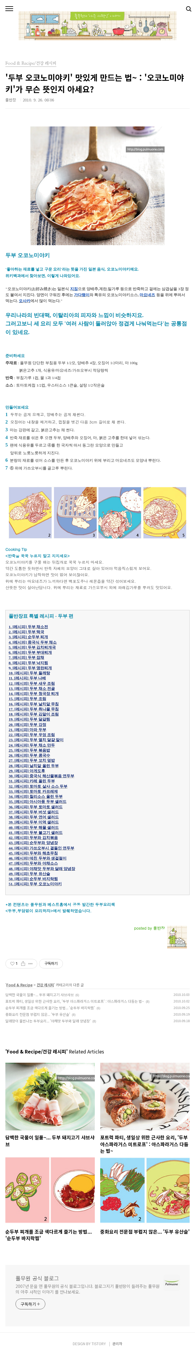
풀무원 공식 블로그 (37, 1278)
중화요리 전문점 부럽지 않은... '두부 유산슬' (37, 1014)
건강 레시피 (45, 984)
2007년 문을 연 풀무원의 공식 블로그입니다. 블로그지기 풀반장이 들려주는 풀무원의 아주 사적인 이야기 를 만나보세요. (88, 1289)
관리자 (117, 1343)
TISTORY (99, 1343)
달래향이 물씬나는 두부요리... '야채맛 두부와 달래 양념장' (48, 1020)
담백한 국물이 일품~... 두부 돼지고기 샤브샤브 (39, 994)
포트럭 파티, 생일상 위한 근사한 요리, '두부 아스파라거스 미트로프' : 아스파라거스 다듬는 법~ (74, 1001)
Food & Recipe (19, 984)
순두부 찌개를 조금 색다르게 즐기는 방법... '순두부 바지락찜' (50, 1007)
